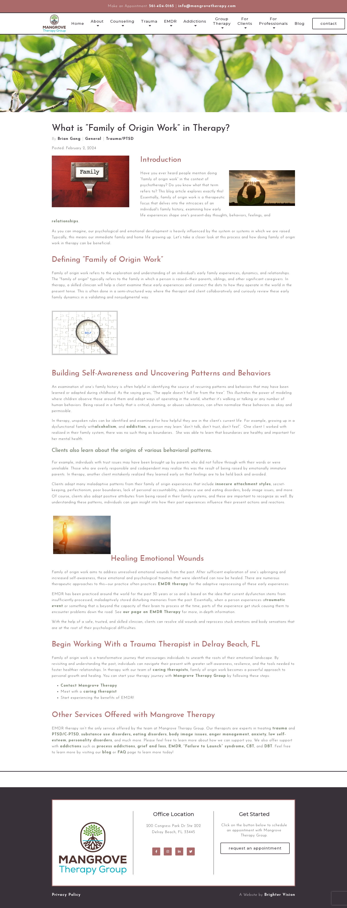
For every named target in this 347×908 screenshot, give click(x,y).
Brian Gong (69, 139)
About (97, 21)
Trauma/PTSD (120, 139)
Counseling (122, 21)
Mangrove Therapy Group (199, 676)
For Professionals (273, 21)
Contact (328, 23)
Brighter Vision (279, 895)
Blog (300, 23)
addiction (136, 427)
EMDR (170, 21)
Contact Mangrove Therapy (89, 685)
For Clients (244, 21)
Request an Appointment (255, 848)
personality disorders (90, 740)
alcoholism (105, 427)
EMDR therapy (173, 584)
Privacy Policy (66, 895)
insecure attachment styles (243, 484)
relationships (65, 221)
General (93, 139)
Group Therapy (222, 21)
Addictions (194, 21)
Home (77, 23)
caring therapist (100, 691)
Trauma (149, 21)
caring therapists (170, 670)
